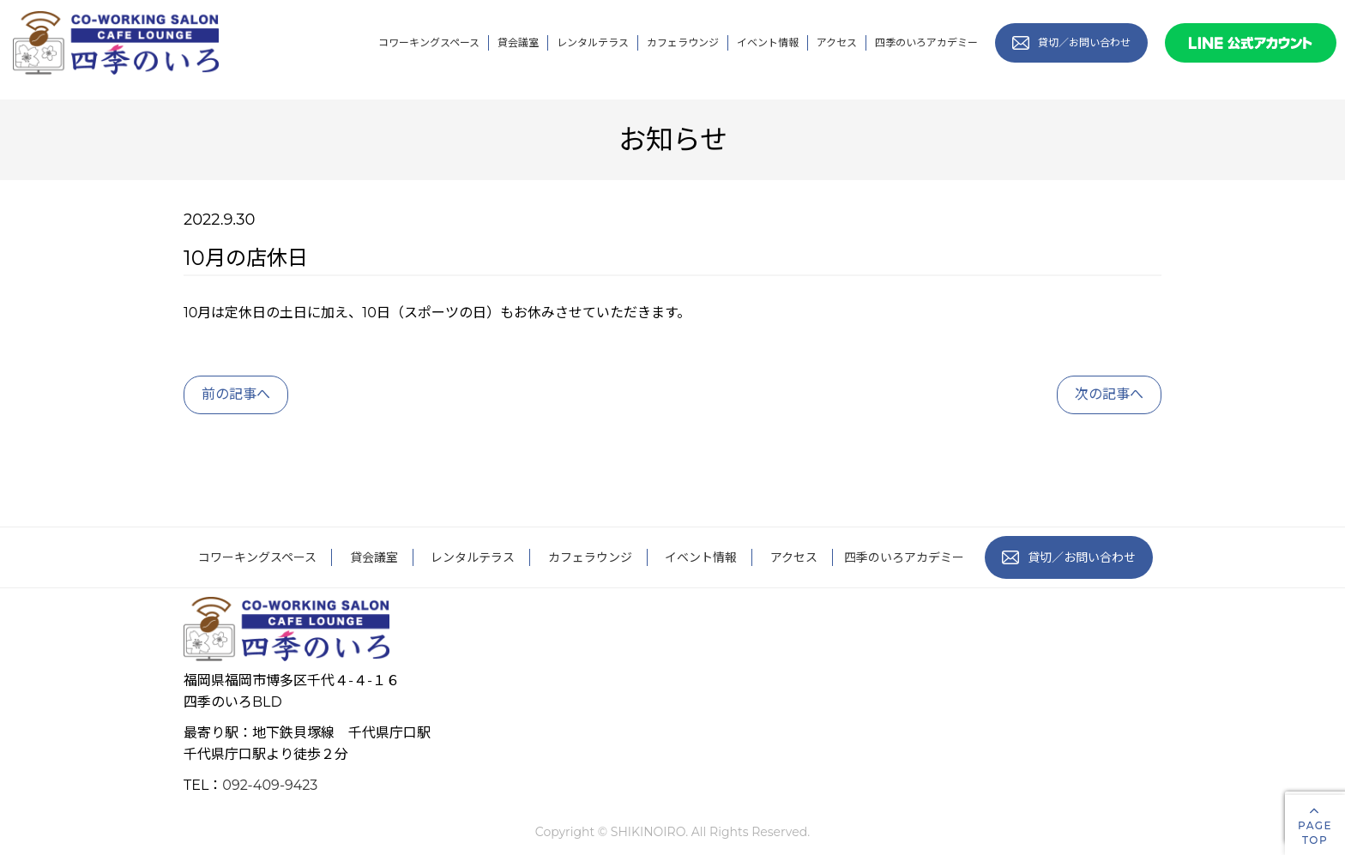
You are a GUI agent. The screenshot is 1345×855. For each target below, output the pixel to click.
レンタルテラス (593, 42)
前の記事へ (236, 394)
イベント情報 (768, 42)
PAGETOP (1315, 824)
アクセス (837, 42)
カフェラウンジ (683, 42)
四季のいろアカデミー (926, 42)
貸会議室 (518, 42)
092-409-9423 (269, 785)
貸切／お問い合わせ (1069, 557)
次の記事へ (1109, 394)
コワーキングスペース (428, 42)
